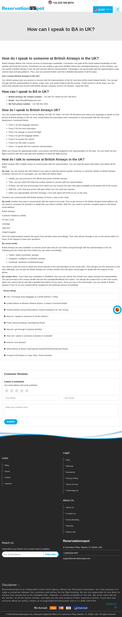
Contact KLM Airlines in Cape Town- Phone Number (29, 355)
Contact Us (71, 513)
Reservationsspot (76, 541)
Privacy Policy (72, 478)
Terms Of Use (72, 484)
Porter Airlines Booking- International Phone (25, 323)
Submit (11, 422)
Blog (7, 465)
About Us (70, 507)
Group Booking (72, 520)
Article (7, 477)
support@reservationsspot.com (77, 558)
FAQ (68, 460)
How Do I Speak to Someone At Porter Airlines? (27, 316)
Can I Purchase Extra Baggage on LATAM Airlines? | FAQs (32, 297)
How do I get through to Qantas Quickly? (24, 329)
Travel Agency (72, 490)
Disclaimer (70, 472)
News (7, 471)
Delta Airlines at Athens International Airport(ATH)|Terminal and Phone (37, 349)
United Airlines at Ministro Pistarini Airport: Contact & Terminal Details (36, 303)
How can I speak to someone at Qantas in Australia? (29, 336)
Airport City (71, 532)
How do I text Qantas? (16, 342)
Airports (8, 483)
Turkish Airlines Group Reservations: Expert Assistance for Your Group (37, 310)
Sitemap (69, 466)
